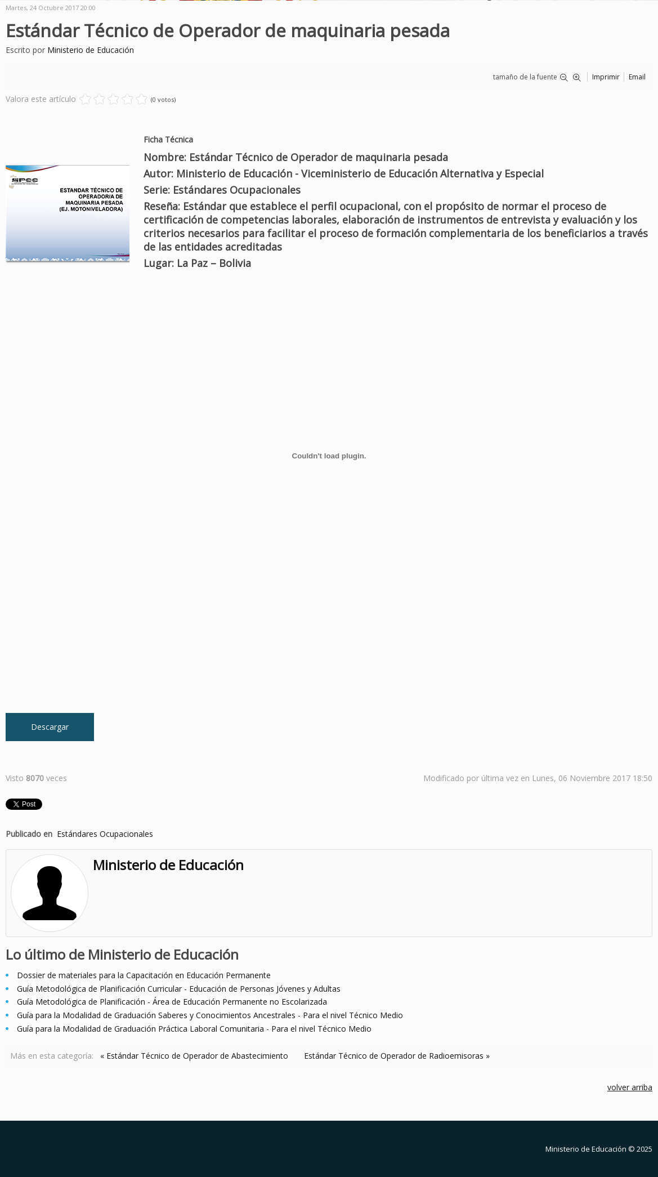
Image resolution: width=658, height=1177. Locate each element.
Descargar (50, 726)
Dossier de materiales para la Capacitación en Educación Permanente (144, 975)
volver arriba (629, 1087)
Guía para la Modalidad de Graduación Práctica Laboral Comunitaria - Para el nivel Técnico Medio (194, 1028)
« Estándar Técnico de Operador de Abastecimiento (194, 1055)
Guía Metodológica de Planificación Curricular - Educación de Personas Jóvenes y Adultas (179, 988)
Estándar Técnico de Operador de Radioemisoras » (397, 1055)
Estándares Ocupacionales (105, 833)
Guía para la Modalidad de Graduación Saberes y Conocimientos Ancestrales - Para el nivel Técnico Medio (210, 1015)
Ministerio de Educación (90, 49)
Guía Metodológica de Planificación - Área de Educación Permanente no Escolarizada (172, 1001)
